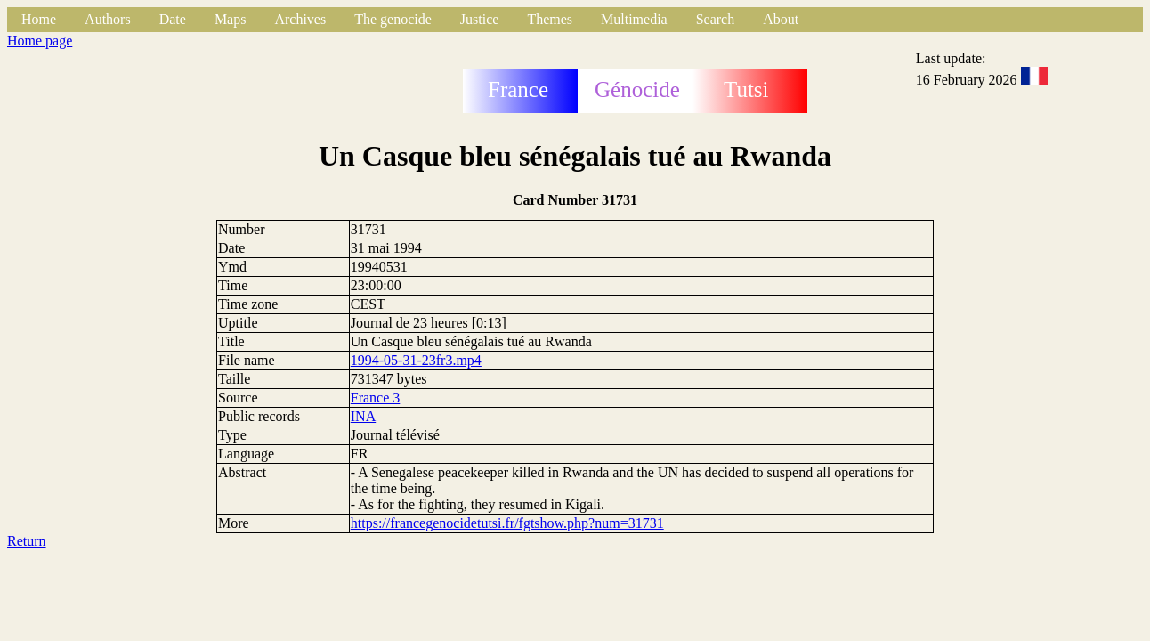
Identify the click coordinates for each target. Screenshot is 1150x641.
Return (26, 540)
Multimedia (634, 19)
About (780, 19)
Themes (549, 19)
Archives (300, 19)
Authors (108, 19)
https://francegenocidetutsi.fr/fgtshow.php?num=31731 (507, 523)
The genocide (393, 19)
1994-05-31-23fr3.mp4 (416, 360)
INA (363, 416)
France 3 (376, 397)
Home (38, 19)
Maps (231, 19)
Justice (479, 19)
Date (172, 19)
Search (715, 19)
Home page (39, 40)
